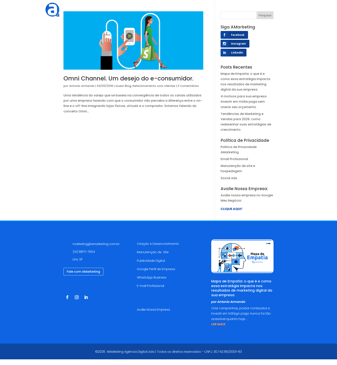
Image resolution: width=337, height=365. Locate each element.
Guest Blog (123, 86)
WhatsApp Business (151, 277)
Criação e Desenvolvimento (158, 244)
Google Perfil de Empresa (156, 269)
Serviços (137, 9)
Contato (228, 9)
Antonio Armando (82, 86)
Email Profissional (234, 159)
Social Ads (229, 178)
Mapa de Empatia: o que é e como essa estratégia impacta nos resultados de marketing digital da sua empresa (241, 288)
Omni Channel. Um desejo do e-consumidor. (128, 78)
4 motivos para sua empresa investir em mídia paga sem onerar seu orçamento (244, 101)
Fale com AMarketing (83, 271)
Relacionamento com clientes (154, 86)
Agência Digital (113, 9)
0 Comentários (188, 86)
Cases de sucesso (168, 9)
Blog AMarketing (202, 9)
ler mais (218, 324)
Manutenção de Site (153, 252)
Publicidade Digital (151, 260)
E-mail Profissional (151, 286)
